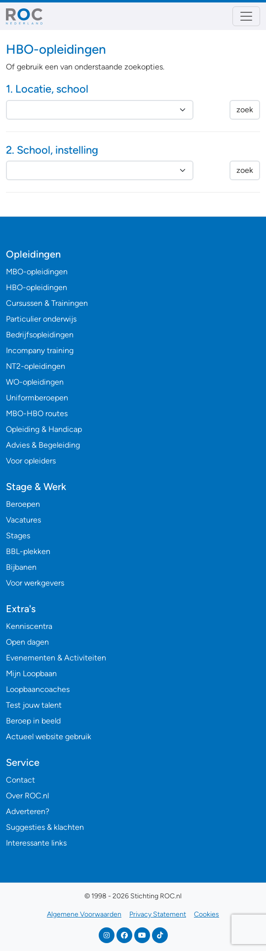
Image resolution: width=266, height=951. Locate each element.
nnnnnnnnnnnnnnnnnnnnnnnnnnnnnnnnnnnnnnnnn (99, 170)
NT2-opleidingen (35, 366)
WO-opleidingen (35, 382)
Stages (18, 535)
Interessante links (36, 843)
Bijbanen (21, 567)
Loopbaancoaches (38, 689)
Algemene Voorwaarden (84, 914)
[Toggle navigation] (246, 16)
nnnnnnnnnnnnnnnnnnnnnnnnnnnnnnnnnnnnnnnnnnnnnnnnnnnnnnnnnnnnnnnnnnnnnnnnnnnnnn (99, 110)
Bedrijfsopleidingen (40, 334)
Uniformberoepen (37, 397)
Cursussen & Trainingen (47, 303)
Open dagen (27, 642)
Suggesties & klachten (45, 827)
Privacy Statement (157, 914)
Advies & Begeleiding (43, 445)
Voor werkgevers (35, 583)
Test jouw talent (34, 705)
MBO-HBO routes (37, 413)
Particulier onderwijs (41, 319)
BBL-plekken (28, 551)
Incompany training (40, 350)
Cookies (206, 914)
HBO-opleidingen (36, 287)
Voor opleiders (31, 460)
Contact (20, 780)
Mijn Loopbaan (31, 673)
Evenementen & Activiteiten (56, 657)
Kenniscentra (29, 626)
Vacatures (23, 520)
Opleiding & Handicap (44, 429)
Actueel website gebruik (48, 736)
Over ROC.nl (27, 795)
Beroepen (23, 504)
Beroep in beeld (33, 720)
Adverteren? (27, 811)
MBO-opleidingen (37, 271)
